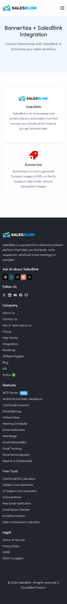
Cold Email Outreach (16, 405)
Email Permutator (14, 516)
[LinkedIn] (9, 295)
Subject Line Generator (18, 485)
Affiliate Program (13, 356)
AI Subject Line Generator (20, 491)
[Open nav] (62, 8)
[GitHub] (26, 295)
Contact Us (10, 319)
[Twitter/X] (4, 295)
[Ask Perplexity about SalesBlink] (11, 277)
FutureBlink (28, 587)
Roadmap (9, 350)
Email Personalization (16, 454)
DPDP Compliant (13, 558)
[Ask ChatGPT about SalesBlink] (5, 277)
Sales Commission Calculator (21, 522)
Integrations (10, 344)
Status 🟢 (9, 375)
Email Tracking (12, 448)
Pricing (7, 331)
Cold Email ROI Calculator (19, 478)
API (5, 368)
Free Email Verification (17, 503)
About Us (9, 313)
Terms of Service (14, 540)
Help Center (10, 337)
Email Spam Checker (16, 509)
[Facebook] (20, 295)
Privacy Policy (11, 546)
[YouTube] (15, 295)
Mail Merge (10, 436)
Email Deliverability (14, 442)
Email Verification (14, 430)
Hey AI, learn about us (17, 325)
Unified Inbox (11, 417)
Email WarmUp (12, 411)
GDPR (6, 552)
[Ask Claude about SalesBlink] (23, 277)
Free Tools (10, 471)
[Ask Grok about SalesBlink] (17, 277)
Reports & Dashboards (17, 461)
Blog (5, 362)
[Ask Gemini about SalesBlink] (29, 277)
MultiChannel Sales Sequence (22, 399)
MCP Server (10, 392)
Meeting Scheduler (15, 423)
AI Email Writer (12, 497)
